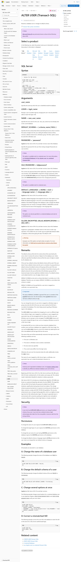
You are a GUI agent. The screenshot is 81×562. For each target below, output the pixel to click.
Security (65, 22)
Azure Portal (63, 5)
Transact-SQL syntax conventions (31, 26)
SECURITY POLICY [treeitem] (11, 327)
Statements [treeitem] (8, 180)
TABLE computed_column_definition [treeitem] (12, 366)
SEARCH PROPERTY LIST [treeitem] (11, 323)
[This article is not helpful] (76, 31)
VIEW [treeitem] (8, 381)
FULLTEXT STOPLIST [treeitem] (11, 275)
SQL (27, 10)
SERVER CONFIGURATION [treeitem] (11, 340)
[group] (40, 85)
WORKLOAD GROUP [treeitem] (12, 384)
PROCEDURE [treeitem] (10, 300)
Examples (66, 24)
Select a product (67, 13)
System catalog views (52, 366)
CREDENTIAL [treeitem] (10, 210)
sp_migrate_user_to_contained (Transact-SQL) (35, 545)
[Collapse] (17, 9)
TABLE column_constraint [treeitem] (11, 357)
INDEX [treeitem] (8, 280)
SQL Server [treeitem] (5, 18)
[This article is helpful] (74, 31)
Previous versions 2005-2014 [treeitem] (9, 23)
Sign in (77, 1)
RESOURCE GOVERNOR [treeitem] (12, 309)
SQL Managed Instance (46, 53)
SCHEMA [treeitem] (9, 320)
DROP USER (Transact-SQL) (31, 541)
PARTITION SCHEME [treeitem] (11, 297)
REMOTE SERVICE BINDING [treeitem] (11, 306)
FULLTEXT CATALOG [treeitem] (11, 270)
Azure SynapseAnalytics (51, 53)
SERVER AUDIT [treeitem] (10, 332)
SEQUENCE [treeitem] (9, 329)
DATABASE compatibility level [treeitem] (11, 225)
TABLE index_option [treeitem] (11, 371)
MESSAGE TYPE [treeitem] (10, 292)
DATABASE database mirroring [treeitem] (11, 229)
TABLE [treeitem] (8, 353)
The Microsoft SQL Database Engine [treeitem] (10, 32)
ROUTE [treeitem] (8, 317)
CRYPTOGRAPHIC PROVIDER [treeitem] (11, 213)
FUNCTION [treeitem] (9, 277)
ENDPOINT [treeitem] (9, 251)
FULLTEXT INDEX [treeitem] (11, 272)
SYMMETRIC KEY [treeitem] (11, 351)
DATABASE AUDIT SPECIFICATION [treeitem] (11, 220)
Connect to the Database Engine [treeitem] (9, 36)
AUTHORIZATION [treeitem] (11, 195)
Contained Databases (29, 158)
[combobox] (10, 12)
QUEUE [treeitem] (9, 302)
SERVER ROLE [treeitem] (10, 343)
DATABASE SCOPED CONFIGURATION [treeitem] (11, 244)
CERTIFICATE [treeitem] (10, 203)
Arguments (66, 19)
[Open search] (74, 2)
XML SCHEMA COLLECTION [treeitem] (10, 387)
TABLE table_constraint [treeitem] (12, 373)
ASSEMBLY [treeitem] (9, 190)
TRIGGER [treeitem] (9, 376)
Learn (23, 10)
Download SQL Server (74, 5)
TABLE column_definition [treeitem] (11, 361)
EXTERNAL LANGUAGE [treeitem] (12, 260)
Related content (67, 26)
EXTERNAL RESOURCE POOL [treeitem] (12, 266)
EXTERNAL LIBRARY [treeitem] (11, 263)
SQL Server (33, 10)
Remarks (66, 20)
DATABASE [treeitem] (9, 217)
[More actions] (58, 11)
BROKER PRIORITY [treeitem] (11, 200)
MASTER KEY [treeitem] (10, 289)
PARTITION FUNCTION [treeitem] (12, 295)
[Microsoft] (3, 2)
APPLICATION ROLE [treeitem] (11, 187)
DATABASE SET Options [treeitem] (12, 248)
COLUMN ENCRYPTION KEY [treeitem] (12, 206)
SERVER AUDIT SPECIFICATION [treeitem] (10, 335)
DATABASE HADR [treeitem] (11, 241)
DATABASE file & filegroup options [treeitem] (11, 238)
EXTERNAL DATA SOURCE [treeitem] (11, 257)
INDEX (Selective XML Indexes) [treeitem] (12, 283)
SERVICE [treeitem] (9, 346)
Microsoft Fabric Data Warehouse (35, 55)
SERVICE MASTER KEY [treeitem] (12, 348)
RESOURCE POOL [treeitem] (11, 312)
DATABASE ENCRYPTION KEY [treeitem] (11, 233)
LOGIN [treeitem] (8, 287)
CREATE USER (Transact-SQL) (31, 539)
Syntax (65, 17)
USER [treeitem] (8, 379)
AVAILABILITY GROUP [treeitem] (12, 198)
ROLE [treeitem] (8, 315)
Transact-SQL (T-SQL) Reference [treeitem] (10, 134)
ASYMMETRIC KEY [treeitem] (11, 193)
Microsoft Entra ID (27, 34)
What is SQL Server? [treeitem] (8, 28)
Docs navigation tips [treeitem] (7, 21)
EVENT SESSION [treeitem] (11, 253)
